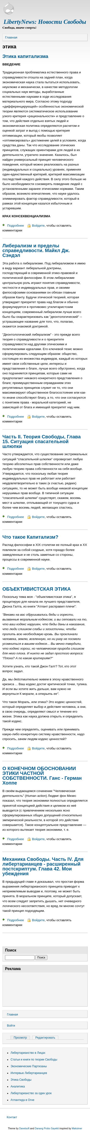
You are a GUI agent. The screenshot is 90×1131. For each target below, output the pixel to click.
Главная (11, 37)
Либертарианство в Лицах (28, 1052)
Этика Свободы (21, 1079)
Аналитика (18, 1086)
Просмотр (22, 1037)
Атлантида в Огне (22, 1100)
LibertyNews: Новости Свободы (45, 22)
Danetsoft (24, 1128)
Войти (11, 1025)
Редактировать (45, 1037)
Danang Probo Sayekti (47, 1128)
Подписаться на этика (4, 940)
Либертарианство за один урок (31, 1093)
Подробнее (15, 225)
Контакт (12, 1117)
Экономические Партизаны (29, 1066)
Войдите (38, 225)
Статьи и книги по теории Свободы (34, 1059)
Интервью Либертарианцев (29, 1073)
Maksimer (77, 1128)
